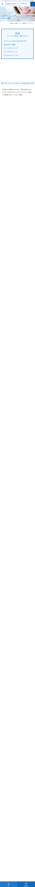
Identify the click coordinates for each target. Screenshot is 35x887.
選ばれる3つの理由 (9, 44)
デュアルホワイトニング (11, 55)
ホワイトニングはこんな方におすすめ (15, 41)
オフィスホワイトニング (11, 48)
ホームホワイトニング (10, 52)
